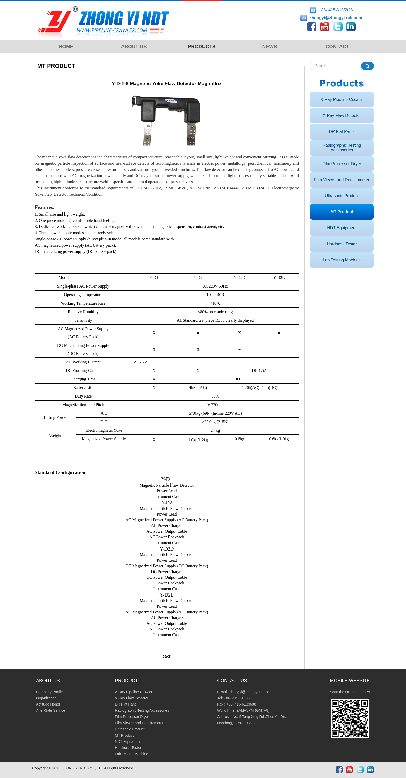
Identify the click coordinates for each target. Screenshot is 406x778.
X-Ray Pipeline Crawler (341, 99)
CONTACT (337, 46)
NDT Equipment (342, 228)
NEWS (269, 46)
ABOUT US (134, 46)
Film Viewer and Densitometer (341, 180)
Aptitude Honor (48, 704)
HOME (66, 46)
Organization (46, 698)
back (166, 656)
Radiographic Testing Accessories (341, 147)
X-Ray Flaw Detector (342, 115)
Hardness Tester (342, 244)
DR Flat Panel (342, 131)
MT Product (341, 212)
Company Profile (49, 692)
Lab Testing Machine (342, 260)
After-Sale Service (50, 710)
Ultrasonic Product (342, 196)
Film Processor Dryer (341, 164)
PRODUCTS (202, 46)
